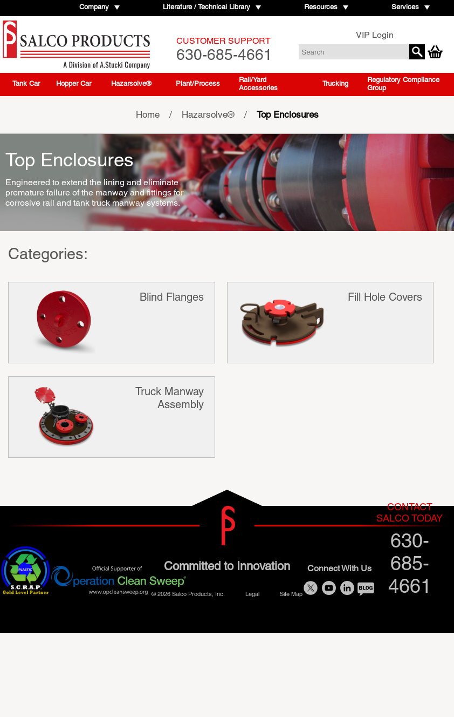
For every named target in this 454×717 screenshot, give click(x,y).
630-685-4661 (224, 49)
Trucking (335, 83)
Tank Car (26, 83)
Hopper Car (73, 83)
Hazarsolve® (131, 83)
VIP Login (375, 35)
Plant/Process (198, 83)
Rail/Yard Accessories (258, 84)
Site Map (291, 593)
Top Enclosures (288, 114)
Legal (252, 593)
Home (148, 114)
